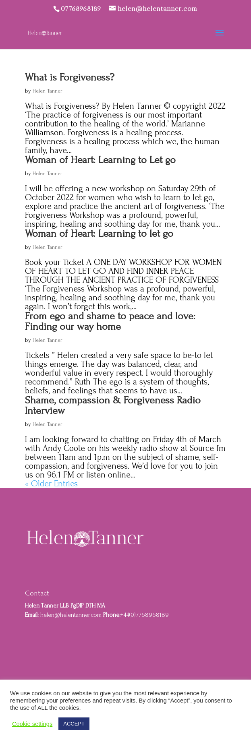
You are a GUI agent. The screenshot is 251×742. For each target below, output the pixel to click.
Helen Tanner (47, 91)
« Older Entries (51, 483)
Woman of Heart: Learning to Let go (100, 159)
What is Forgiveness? (69, 77)
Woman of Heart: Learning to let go (99, 233)
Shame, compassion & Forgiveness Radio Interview (113, 405)
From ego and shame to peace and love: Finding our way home (110, 321)
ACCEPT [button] (74, 724)
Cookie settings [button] (32, 724)
